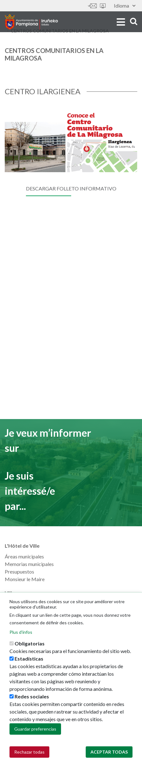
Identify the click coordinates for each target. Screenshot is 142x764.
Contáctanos (92, 5)
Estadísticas (29, 659)
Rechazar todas (29, 752)
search (133, 21)
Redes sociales (32, 697)
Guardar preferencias (35, 729)
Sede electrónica (103, 5)
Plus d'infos (20, 632)
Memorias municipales (29, 564)
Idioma (124, 6)
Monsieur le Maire (25, 579)
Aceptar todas (109, 752)
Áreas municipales (24, 556)
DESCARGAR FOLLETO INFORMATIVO (71, 188)
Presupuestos (19, 571)
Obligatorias (30, 644)
